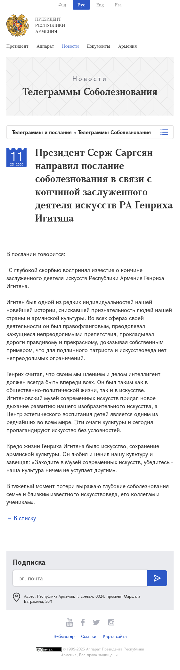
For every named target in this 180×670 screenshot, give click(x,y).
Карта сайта (115, 636)
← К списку (21, 518)
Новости (70, 46)
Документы (98, 46)
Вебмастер (64, 636)
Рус (81, 5)
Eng (100, 5)
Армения (127, 46)
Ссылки (88, 636)
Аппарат (45, 46)
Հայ (62, 5)
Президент (17, 46)
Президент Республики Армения (50, 25)
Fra (118, 5)
